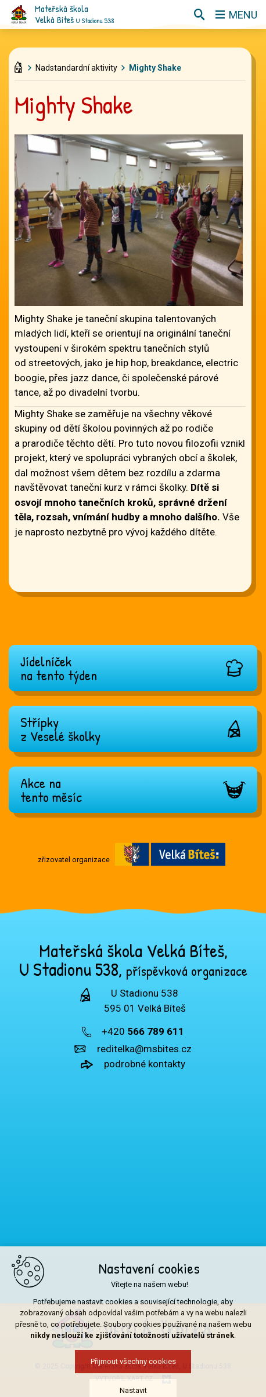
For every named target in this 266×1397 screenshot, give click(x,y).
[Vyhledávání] (199, 14)
